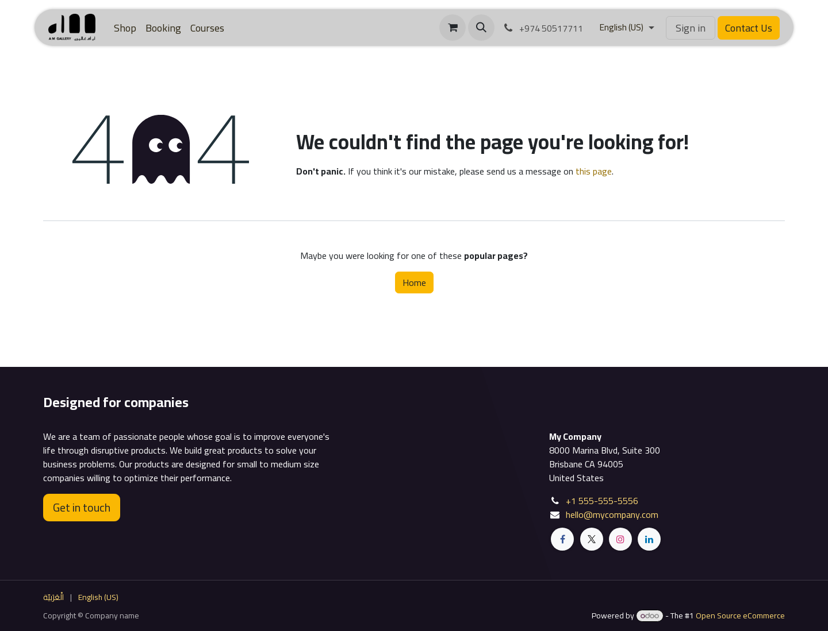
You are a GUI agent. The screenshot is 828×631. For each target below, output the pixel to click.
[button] (481, 27)
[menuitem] (125, 28)
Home (414, 282)
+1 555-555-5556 (602, 500)
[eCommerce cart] (452, 27)
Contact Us (748, 27)
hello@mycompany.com (612, 514)
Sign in (691, 27)
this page (594, 171)
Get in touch (81, 507)
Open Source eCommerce (740, 615)
